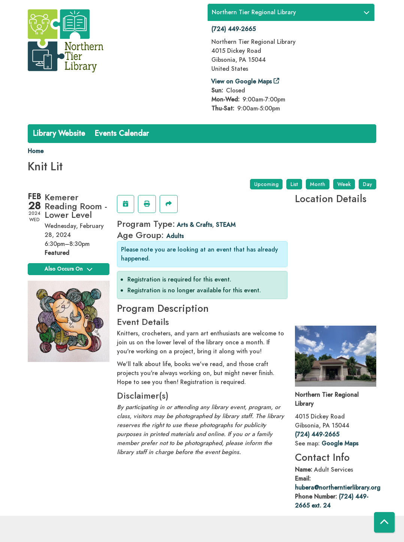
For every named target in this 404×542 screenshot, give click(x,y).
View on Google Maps (241, 81)
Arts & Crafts (194, 224)
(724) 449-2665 (233, 29)
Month (317, 184)
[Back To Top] (384, 522)
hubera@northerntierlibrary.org (337, 487)
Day (367, 184)
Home (35, 151)
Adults (175, 236)
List (294, 184)
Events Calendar (121, 133)
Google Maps (340, 443)
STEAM (225, 224)
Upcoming (266, 184)
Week (344, 184)
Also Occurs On (68, 268)
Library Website (59, 133)
